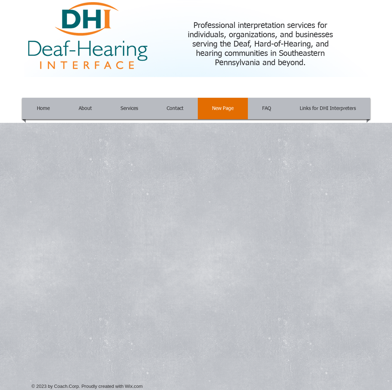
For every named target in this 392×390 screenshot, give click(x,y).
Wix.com (134, 386)
